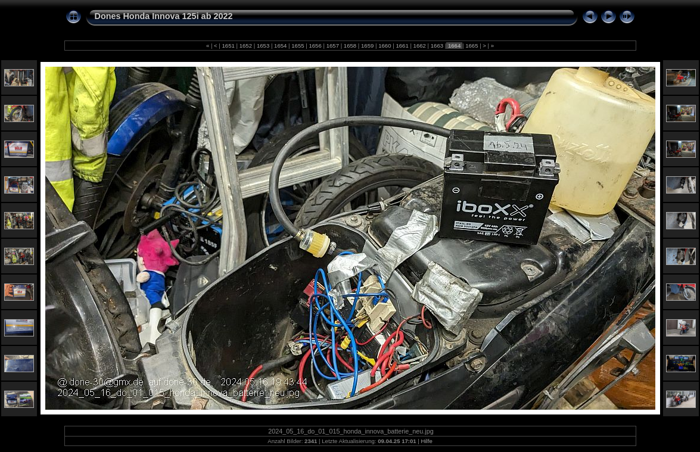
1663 (437, 45)
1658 (350, 45)
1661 (402, 45)
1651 (228, 45)
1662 (420, 45)
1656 (315, 45)
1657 (333, 45)
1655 (298, 45)
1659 (367, 45)
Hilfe (427, 441)
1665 (471, 45)
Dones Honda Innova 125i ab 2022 (164, 16)
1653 (263, 45)
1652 (246, 45)
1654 (280, 45)
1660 (385, 45)
